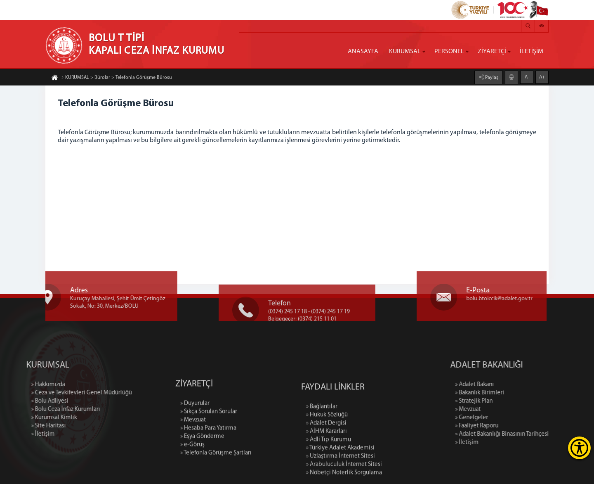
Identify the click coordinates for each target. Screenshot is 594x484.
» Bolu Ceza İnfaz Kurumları (35, 409)
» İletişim (12, 434)
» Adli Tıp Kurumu (328, 468)
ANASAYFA (363, 51)
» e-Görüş (192, 469)
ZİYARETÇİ (492, 51)
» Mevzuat (193, 444)
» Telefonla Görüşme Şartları (216, 478)
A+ (542, 76)
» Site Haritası (18, 426)
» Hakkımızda (18, 385)
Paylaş (491, 77)
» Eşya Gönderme (202, 461)
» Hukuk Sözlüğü (327, 444)
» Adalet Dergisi (326, 452)
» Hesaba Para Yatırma (208, 453)
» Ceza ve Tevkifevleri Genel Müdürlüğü (51, 393)
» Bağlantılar (321, 435)
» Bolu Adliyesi (19, 401)
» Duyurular (195, 428)
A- (527, 76)
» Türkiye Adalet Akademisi (340, 477)
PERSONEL (449, 51)
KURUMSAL (405, 51)
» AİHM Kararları (326, 460)
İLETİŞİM (531, 51)
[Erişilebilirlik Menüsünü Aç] (579, 448)
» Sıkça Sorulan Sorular (208, 436)
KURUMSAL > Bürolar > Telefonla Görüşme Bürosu (116, 78)
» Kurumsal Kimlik (24, 418)
